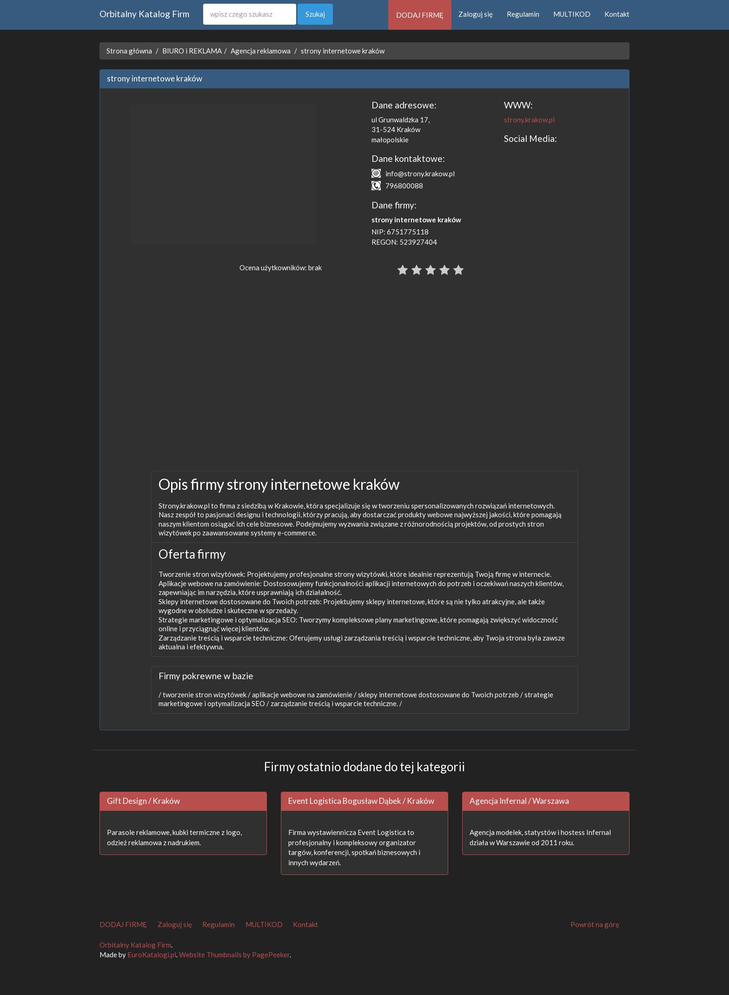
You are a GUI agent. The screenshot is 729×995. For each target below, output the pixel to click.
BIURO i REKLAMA (192, 51)
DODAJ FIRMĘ (420, 15)
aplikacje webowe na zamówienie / (304, 694)
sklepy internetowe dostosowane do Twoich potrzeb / (440, 694)
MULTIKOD (571, 14)
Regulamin (523, 14)
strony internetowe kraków (342, 51)
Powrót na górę (594, 924)
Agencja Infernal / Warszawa (519, 801)
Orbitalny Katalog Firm (144, 13)
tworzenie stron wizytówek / (206, 694)
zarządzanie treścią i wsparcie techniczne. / (335, 703)
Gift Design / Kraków (143, 801)
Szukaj (315, 14)
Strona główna (129, 51)
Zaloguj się (475, 14)
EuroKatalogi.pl (151, 954)
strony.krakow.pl (529, 119)
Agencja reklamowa (261, 51)
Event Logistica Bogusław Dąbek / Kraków (361, 801)
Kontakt (617, 14)
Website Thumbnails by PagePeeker (234, 954)
